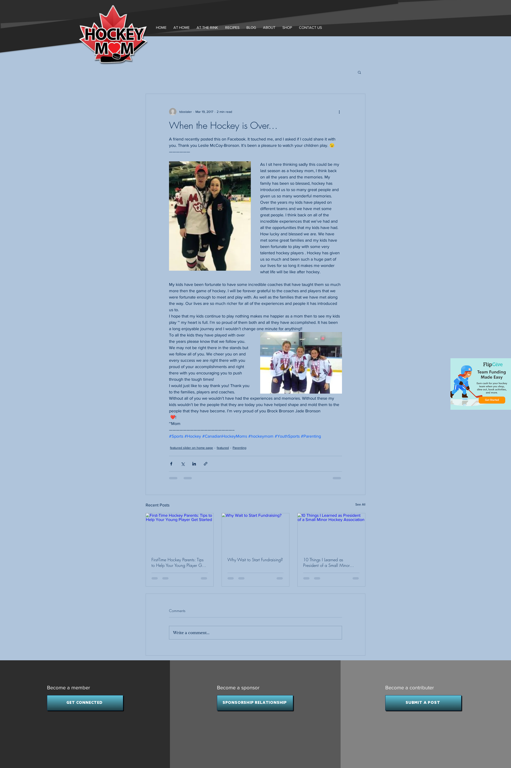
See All (360, 504)
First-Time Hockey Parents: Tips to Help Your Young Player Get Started (178, 562)
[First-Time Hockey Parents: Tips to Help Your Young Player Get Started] (179, 532)
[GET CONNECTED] (85, 703)
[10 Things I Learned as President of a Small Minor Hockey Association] (331, 532)
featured (223, 448)
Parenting (239, 448)
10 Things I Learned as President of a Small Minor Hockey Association (326, 562)
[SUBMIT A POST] (423, 703)
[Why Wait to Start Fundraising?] (255, 532)
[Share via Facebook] (171, 464)
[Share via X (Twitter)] (182, 464)
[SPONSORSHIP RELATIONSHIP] (255, 703)
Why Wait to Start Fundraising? (255, 559)
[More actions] (339, 111)
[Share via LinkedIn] (194, 464)
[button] (269, 27)
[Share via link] (205, 464)
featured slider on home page (191, 448)
